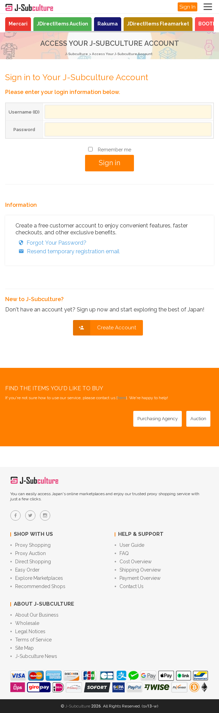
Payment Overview (137, 578)
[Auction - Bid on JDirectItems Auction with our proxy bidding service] (198, 419)
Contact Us (129, 586)
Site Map (22, 648)
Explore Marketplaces (36, 578)
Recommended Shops (37, 586)
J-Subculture (76, 54)
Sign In (187, 7)
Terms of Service (31, 639)
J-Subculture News (33, 656)
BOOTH (207, 23)
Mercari (18, 23)
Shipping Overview (138, 570)
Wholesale (24, 623)
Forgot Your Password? (50, 243)
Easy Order (25, 570)
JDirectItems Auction (62, 23)
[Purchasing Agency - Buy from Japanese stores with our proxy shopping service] (157, 419)
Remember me (114, 149)
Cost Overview (133, 561)
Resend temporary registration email (67, 251)
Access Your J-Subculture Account (122, 54)
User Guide (129, 545)
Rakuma (107, 23)
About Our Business (34, 615)
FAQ (122, 553)
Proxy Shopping (30, 545)
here (121, 397)
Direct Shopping (30, 561)
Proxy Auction (28, 553)
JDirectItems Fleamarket (158, 23)
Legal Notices (27, 631)
